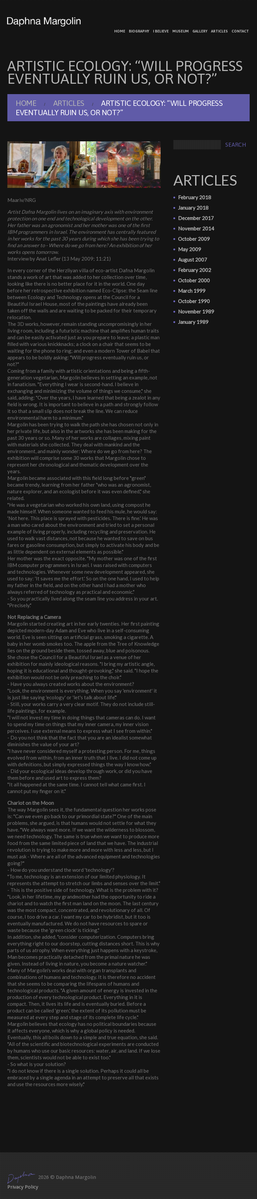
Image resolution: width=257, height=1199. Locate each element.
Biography (139, 31)
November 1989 (196, 311)
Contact (240, 31)
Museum (180, 31)
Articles (219, 31)
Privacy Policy (22, 1187)
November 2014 (196, 228)
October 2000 (194, 280)
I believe (161, 31)
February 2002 (194, 270)
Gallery (199, 31)
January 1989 (193, 322)
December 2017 (196, 218)
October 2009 (194, 239)
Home (119, 31)
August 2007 (192, 260)
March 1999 (191, 291)
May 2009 (189, 249)
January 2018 (193, 208)
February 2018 (194, 197)
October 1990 (194, 301)
